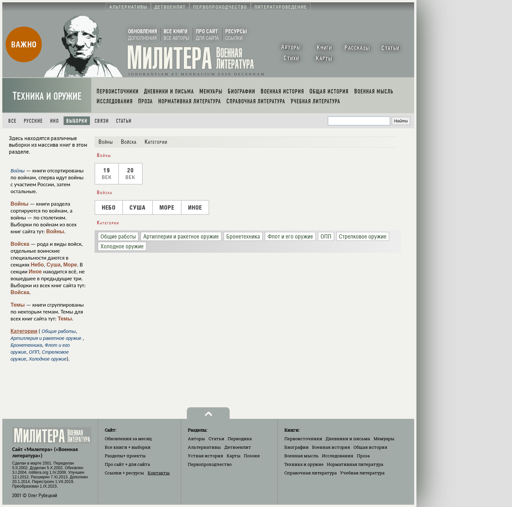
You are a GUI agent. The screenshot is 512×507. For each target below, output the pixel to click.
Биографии (296, 447)
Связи (102, 120)
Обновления (128, 439)
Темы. (65, 318)
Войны (20, 204)
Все (12, 120)
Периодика (240, 439)
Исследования (337, 456)
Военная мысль (301, 456)
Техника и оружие (47, 96)
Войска (20, 244)
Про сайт (127, 464)
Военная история (331, 447)
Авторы (196, 439)
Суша (53, 264)
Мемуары (384, 439)
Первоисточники (303, 439)
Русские (33, 120)
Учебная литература (362, 473)
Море (70, 264)
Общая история (370, 447)
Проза (363, 456)
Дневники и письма (348, 439)
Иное (35, 271)
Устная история (205, 456)
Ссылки (124, 473)
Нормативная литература (355, 464)
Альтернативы (204, 447)
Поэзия (252, 456)
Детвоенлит (237, 447)
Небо (37, 264)
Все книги (128, 447)
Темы (18, 305)
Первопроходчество (210, 464)
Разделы (125, 456)
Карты (234, 456)
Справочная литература (310, 473)
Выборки (76, 120)
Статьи (123, 120)
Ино (54, 120)
